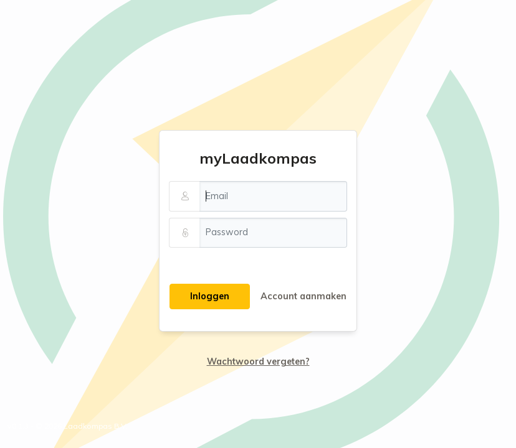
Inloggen (209, 296)
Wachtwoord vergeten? (258, 361)
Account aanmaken (303, 296)
